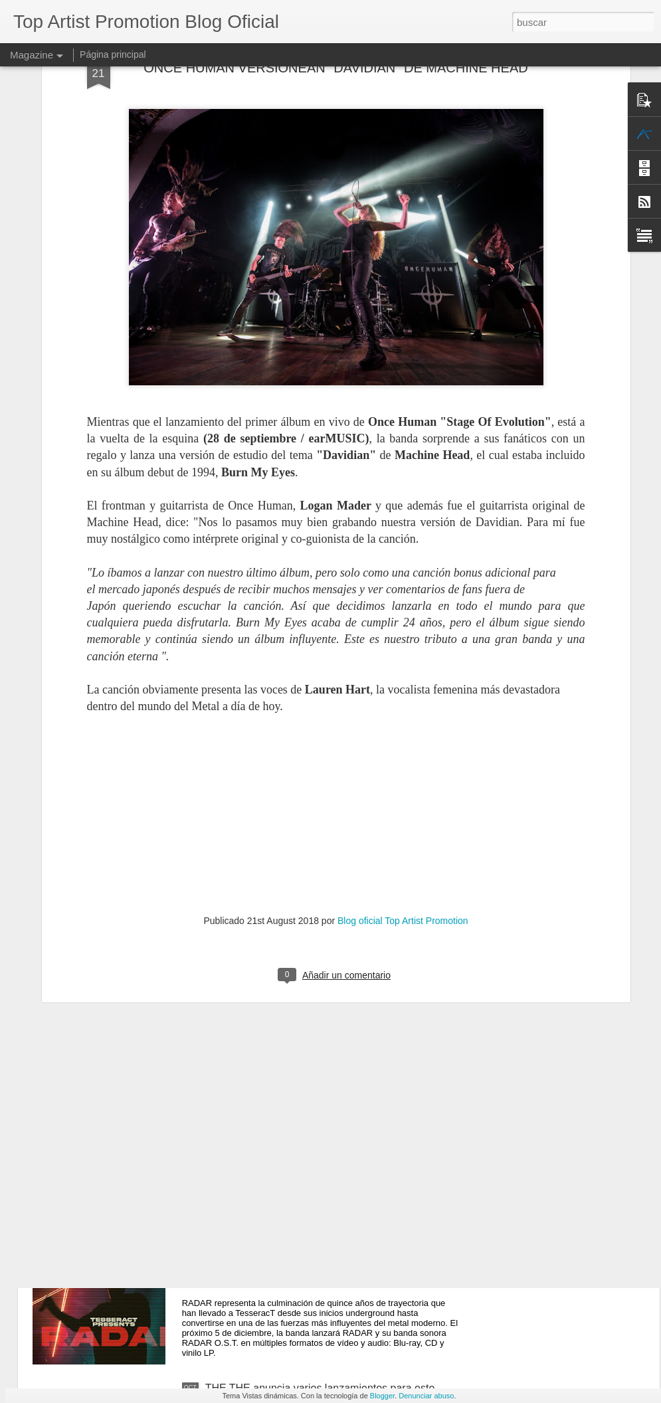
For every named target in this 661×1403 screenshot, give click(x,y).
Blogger (382, 1396)
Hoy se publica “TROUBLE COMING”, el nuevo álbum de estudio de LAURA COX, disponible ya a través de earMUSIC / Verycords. (323, 947)
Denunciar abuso (426, 1396)
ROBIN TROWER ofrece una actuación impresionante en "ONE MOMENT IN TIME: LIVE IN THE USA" (328, 1098)
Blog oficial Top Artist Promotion (402, 755)
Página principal (113, 54)
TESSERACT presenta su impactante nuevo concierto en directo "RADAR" (310, 1243)
